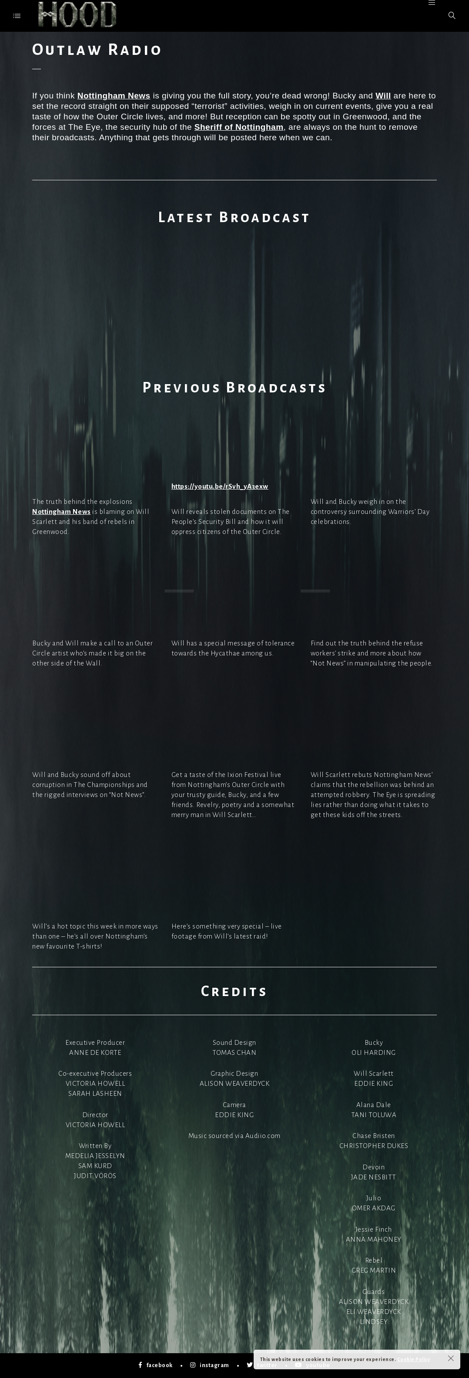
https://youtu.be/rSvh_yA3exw (219, 486)
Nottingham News (114, 95)
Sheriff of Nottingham (239, 127)
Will (383, 95)
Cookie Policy (413, 1359)
